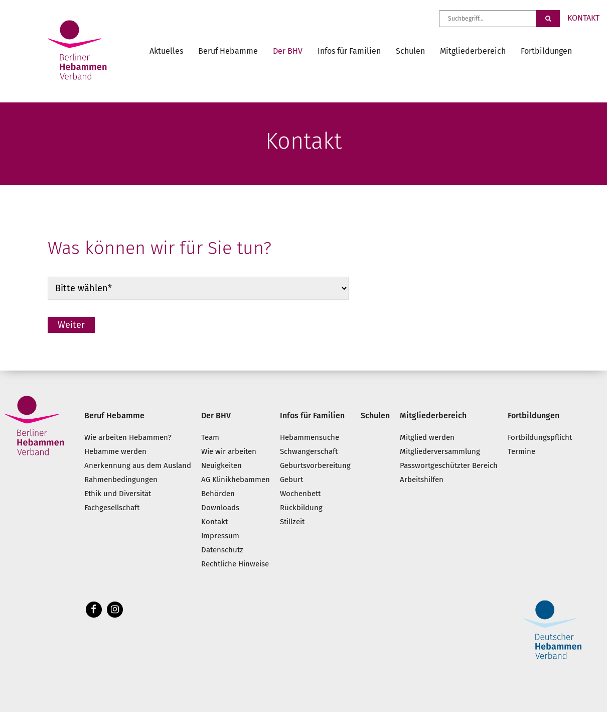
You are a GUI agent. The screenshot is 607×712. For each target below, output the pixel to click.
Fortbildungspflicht (540, 437)
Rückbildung (301, 507)
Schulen (410, 51)
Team (210, 437)
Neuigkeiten (221, 465)
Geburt (291, 479)
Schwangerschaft (309, 451)
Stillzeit (292, 521)
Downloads (220, 507)
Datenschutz (222, 549)
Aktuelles (166, 51)
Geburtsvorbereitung (315, 465)
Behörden (218, 493)
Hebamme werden (115, 451)
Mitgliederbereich (473, 51)
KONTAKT (583, 18)
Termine (521, 451)
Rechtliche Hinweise (235, 563)
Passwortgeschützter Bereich (449, 465)
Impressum (220, 535)
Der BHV (287, 51)
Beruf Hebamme (228, 51)
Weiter (71, 324)
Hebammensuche (309, 437)
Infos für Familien (349, 51)
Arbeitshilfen (421, 479)
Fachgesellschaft (111, 507)
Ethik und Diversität (117, 493)
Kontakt (214, 521)
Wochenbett (300, 493)
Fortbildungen (546, 51)
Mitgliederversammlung (440, 451)
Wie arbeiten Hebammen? (128, 437)
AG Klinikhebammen (235, 479)
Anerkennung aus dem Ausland (137, 465)
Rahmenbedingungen (121, 479)
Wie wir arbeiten (228, 451)
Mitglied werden (427, 437)
